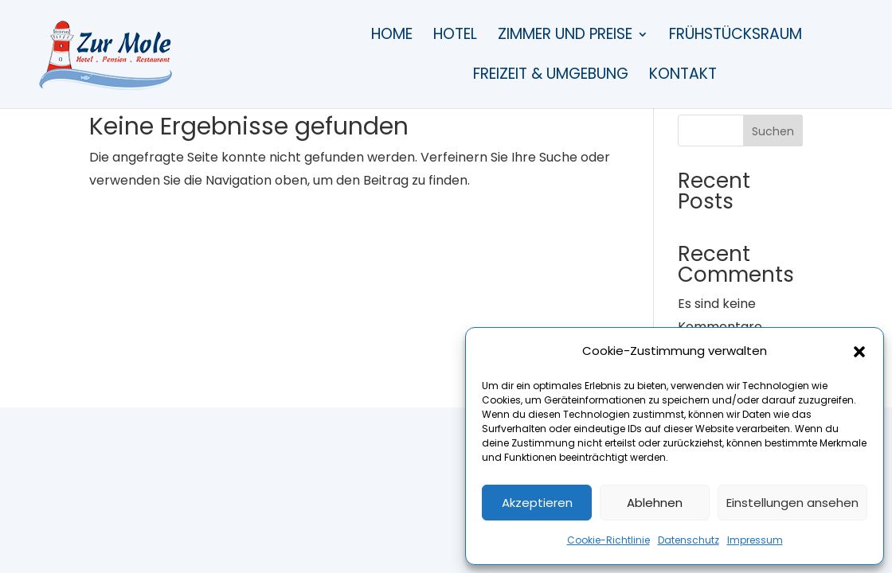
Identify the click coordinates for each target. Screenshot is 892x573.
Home (392, 37)
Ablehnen (655, 502)
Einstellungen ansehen (792, 502)
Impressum (755, 540)
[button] (859, 352)
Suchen (773, 131)
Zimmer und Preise (565, 37)
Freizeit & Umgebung (550, 76)
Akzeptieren (537, 502)
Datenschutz (688, 540)
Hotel (455, 37)
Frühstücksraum (735, 37)
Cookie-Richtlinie (608, 540)
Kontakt (683, 76)
